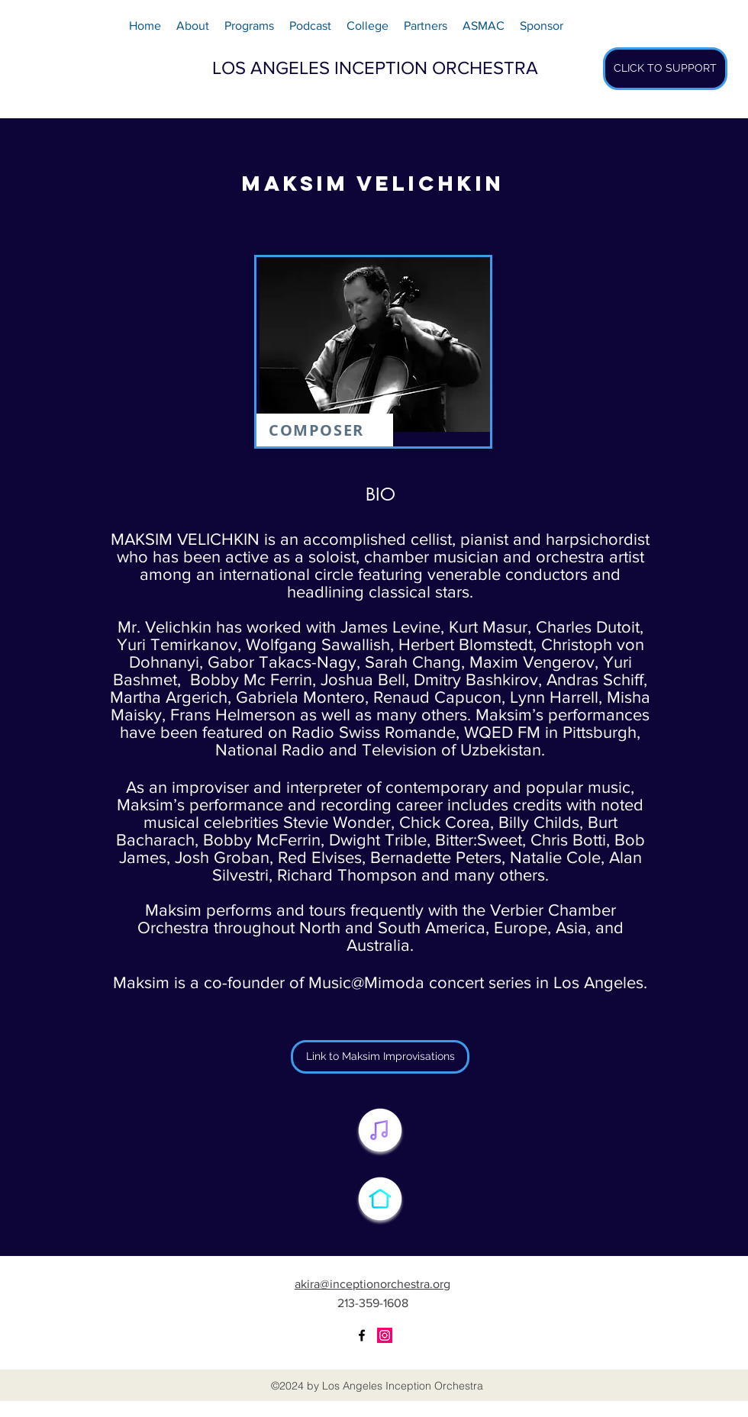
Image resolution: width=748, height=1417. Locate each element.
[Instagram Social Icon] (384, 1335)
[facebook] (361, 1335)
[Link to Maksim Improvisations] (380, 1057)
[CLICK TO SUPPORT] (665, 68)
